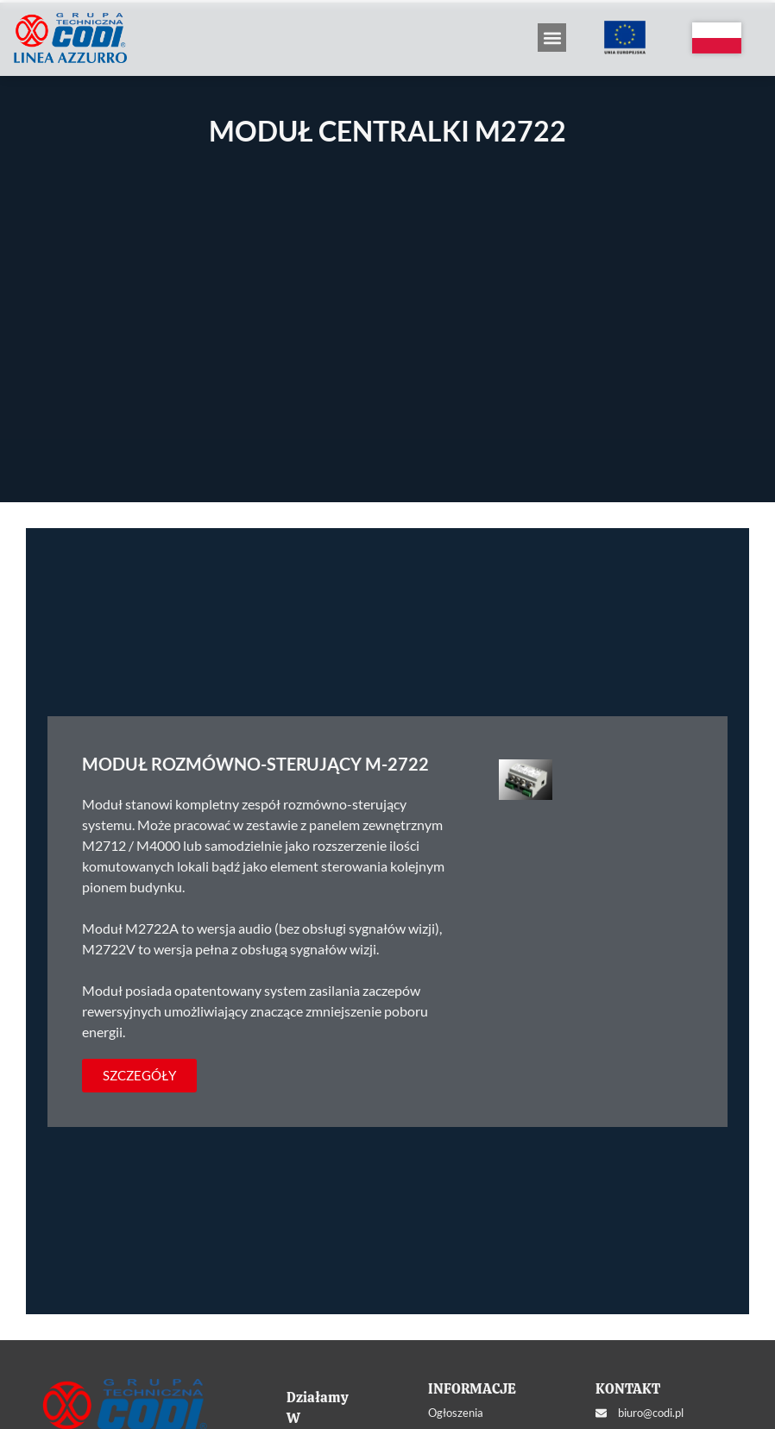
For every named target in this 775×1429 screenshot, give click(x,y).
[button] (552, 37)
